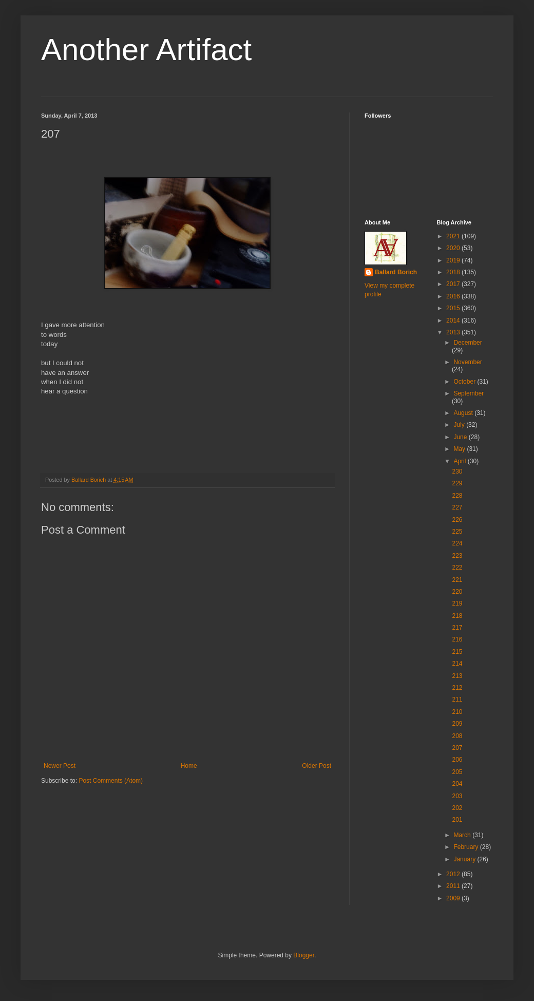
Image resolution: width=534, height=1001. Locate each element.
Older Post (316, 765)
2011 (454, 886)
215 (457, 651)
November (467, 362)
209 (457, 723)
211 (457, 699)
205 (457, 772)
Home (189, 765)
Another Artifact (146, 49)
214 (457, 663)
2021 (454, 236)
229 (457, 483)
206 (457, 759)
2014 (454, 320)
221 (457, 579)
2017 (454, 284)
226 (457, 519)
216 (457, 639)
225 (457, 531)
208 (457, 736)
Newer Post (59, 765)
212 (457, 687)
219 (457, 603)
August (463, 413)
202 (457, 807)
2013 (454, 332)
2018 (454, 272)
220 (457, 591)
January (465, 859)
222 (457, 567)
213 (457, 675)
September (468, 393)
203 (457, 796)
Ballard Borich (396, 272)
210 (457, 711)
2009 (454, 898)
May (460, 448)
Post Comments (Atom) (111, 780)
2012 (454, 874)
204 (457, 783)
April (460, 461)
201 (457, 819)
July (459, 424)
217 (457, 627)
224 (457, 543)
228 (457, 495)
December (467, 342)
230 (457, 471)
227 (457, 507)
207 (457, 747)
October (465, 381)
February (466, 847)
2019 (454, 260)
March (462, 835)
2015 (454, 308)
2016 (454, 296)
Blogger (303, 955)
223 (457, 555)
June (460, 437)
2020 (454, 248)
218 (457, 615)
